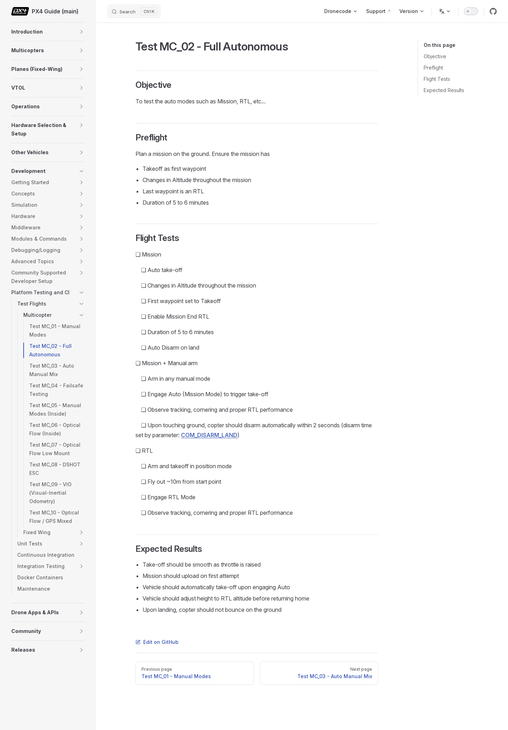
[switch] (471, 11)
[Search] (134, 11)
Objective (435, 56)
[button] (81, 31)
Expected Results (444, 90)
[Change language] (445, 11)
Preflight (433, 68)
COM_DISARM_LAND (209, 435)
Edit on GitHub (157, 642)
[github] (493, 11)
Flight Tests (437, 79)
